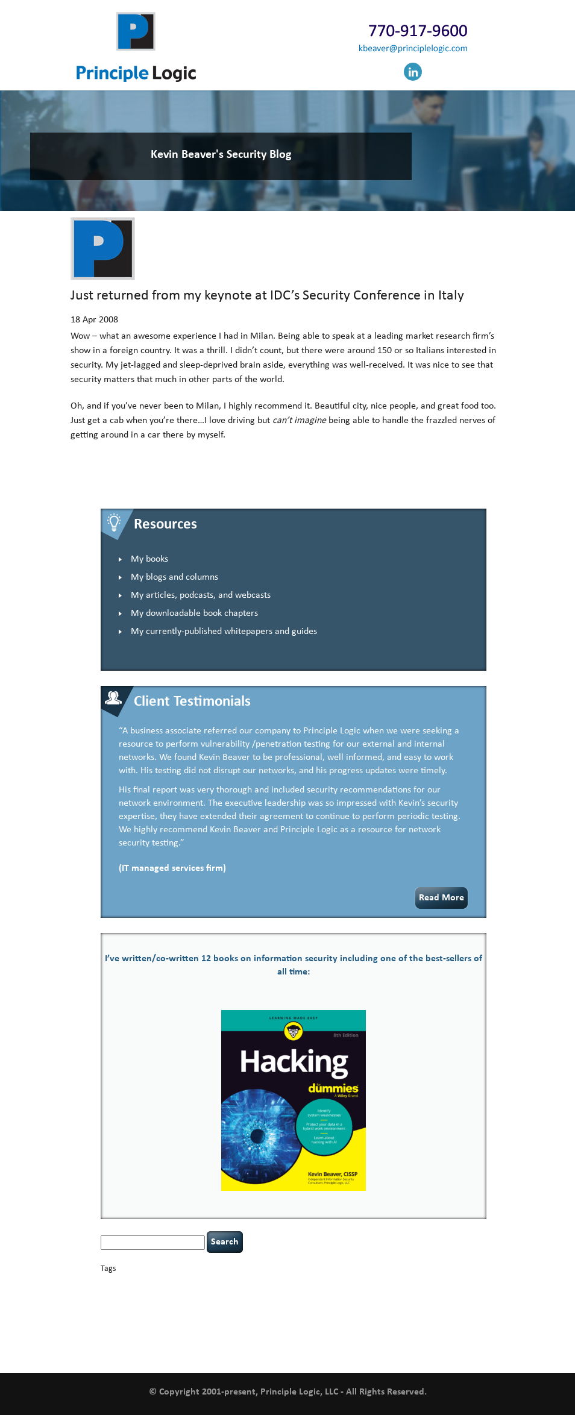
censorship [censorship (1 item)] (294, 1285)
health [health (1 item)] (416, 1297)
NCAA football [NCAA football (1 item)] (364, 1310)
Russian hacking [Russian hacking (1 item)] (273, 1321)
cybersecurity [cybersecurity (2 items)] (125, 1297)
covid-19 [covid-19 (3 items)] (460, 1284)
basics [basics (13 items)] (152, 1282)
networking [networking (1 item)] (400, 1310)
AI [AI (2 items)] (104, 1284)
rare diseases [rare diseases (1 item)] (205, 1321)
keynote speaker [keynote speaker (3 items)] (264, 1309)
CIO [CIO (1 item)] (367, 1285)
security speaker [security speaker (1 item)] (429, 1321)
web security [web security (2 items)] (265, 1349)
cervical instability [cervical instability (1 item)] (335, 1285)
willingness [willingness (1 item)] (304, 1349)
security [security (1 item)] (307, 1321)
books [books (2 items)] (186, 1284)
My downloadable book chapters (194, 613)
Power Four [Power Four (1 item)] (171, 1321)
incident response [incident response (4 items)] (188, 1308)
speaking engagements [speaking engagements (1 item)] (175, 1335)
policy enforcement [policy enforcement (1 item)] (127, 1321)
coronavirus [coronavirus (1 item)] (423, 1285)
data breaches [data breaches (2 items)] (176, 1297)
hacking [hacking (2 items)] (289, 1297)
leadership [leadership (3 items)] (322, 1309)
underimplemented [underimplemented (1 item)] (358, 1335)
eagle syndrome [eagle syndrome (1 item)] (252, 1297)
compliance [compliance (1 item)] (390, 1285)
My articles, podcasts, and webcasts (201, 595)
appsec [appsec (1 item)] (119, 1285)
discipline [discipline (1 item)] (216, 1297)
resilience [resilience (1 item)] (237, 1321)
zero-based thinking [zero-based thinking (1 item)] (347, 1349)
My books (149, 559)
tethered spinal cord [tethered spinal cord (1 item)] (234, 1335)
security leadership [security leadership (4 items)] (363, 1320)
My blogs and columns (174, 577)
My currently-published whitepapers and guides (224, 631)
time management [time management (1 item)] (305, 1335)
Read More (441, 898)
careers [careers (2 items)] (264, 1284)
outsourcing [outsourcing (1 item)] (434, 1310)
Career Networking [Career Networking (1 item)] (224, 1285)
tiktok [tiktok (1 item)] (271, 1335)
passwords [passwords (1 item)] (467, 1310)
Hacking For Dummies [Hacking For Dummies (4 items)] (355, 1296)
